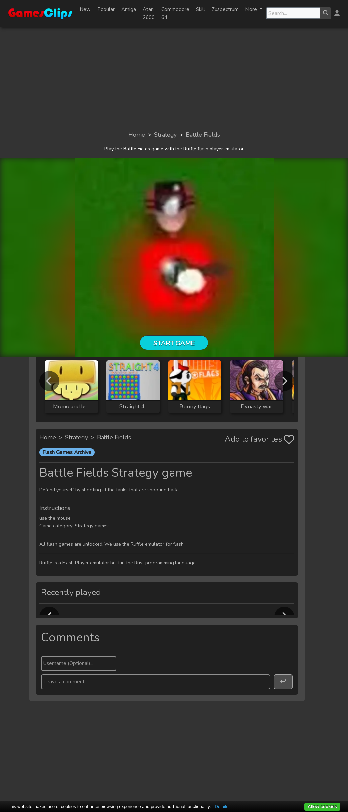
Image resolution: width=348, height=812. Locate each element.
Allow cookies (322, 806)
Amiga (128, 9)
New (85, 9)
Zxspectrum (225, 9)
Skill (200, 9)
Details (221, 806)
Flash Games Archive (66, 452)
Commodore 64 (175, 13)
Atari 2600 (149, 13)
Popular (106, 9)
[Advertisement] (174, 78)
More (251, 9)
